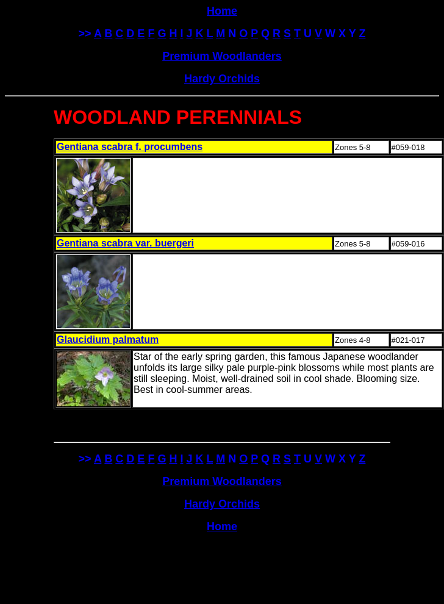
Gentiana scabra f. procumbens (129, 147)
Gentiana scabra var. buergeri (125, 243)
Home (222, 526)
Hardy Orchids (222, 79)
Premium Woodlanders (222, 56)
